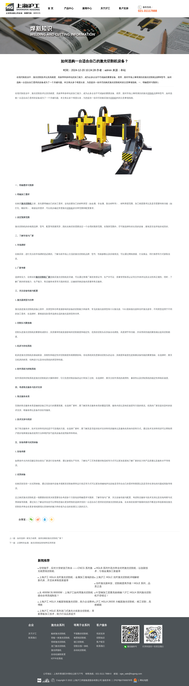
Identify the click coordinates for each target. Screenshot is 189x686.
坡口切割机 (79, 642)
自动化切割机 (80, 650)
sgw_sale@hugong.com (131, 674)
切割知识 (100, 638)
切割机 (150, 93)
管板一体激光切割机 (60, 638)
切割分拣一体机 (81, 646)
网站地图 (144, 680)
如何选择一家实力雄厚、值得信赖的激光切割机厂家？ (40, 538)
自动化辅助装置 (58, 654)
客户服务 (101, 625)
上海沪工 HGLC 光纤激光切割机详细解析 (117, 577)
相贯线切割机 (80, 638)
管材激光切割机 (58, 642)
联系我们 (32, 638)
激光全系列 (57, 625)
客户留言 (100, 642)
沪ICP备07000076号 (123, 680)
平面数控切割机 (81, 633)
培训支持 (100, 633)
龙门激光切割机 (58, 646)
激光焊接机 (56, 650)
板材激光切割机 (58, 633)
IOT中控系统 (57, 658)
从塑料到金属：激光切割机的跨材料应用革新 (36, 543)
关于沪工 (32, 633)
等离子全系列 (82, 625)
